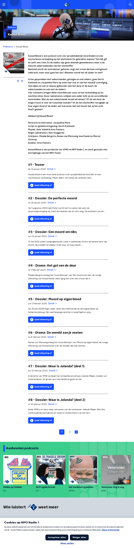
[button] (3, 4)
